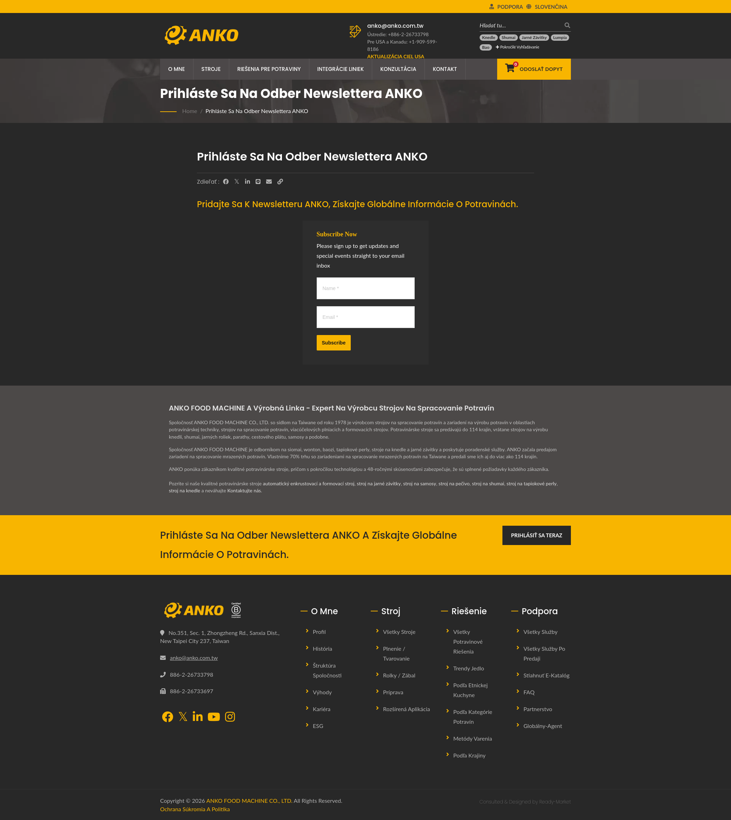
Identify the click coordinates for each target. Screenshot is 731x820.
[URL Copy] (280, 181)
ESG (318, 725)
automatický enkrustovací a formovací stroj (309, 483)
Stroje (211, 69)
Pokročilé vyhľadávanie (517, 47)
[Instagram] (230, 717)
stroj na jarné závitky (380, 483)
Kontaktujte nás (244, 490)
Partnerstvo (537, 709)
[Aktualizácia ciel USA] (395, 56)
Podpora (510, 6)
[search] (565, 25)
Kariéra (321, 709)
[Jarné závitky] (534, 37)
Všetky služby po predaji (544, 653)
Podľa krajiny (469, 755)
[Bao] (486, 47)
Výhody (322, 692)
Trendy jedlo (468, 668)
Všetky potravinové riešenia (468, 641)
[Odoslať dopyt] (534, 69)
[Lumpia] (560, 37)
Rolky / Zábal (399, 675)
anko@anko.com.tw (395, 26)
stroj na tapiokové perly (534, 483)
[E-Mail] (269, 181)
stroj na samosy (421, 483)
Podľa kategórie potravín (472, 716)
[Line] (258, 181)
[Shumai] (508, 37)
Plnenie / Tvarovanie (396, 653)
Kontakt (445, 69)
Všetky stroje (399, 631)
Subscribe (334, 343)
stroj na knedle (184, 490)
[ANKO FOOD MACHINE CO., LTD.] (225, 610)
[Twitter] (237, 181)
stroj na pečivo (455, 483)
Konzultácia (398, 69)
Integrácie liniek (340, 69)
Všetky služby (540, 631)
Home (189, 110)
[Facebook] (226, 181)
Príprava (393, 692)
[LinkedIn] (247, 181)
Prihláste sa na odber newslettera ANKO (256, 110)
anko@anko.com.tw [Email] (194, 657)
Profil (319, 631)
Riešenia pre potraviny (269, 69)
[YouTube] (214, 717)
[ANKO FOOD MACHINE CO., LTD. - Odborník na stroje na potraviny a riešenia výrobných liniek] (201, 33)
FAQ (528, 692)
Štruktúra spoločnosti (327, 670)
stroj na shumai (490, 483)
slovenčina (551, 6)
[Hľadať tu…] (520, 25)
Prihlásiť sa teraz (536, 535)
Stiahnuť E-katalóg (546, 675)
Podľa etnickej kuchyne (470, 690)
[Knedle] (489, 37)
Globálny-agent (542, 725)
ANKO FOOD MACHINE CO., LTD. (249, 800)
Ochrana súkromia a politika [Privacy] (195, 809)
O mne (176, 69)
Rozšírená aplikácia (406, 709)
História (322, 648)
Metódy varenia (472, 738)
